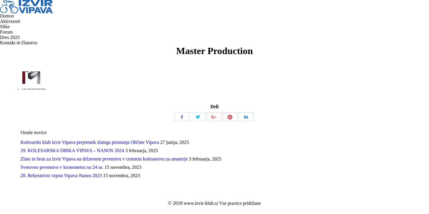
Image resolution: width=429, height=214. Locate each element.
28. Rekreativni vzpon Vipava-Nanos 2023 (61, 175)
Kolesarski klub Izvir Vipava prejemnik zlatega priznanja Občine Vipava (90, 142)
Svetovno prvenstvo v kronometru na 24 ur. (62, 167)
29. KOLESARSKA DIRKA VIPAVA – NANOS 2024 (72, 150)
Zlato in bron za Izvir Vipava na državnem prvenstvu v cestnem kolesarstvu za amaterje (104, 158)
